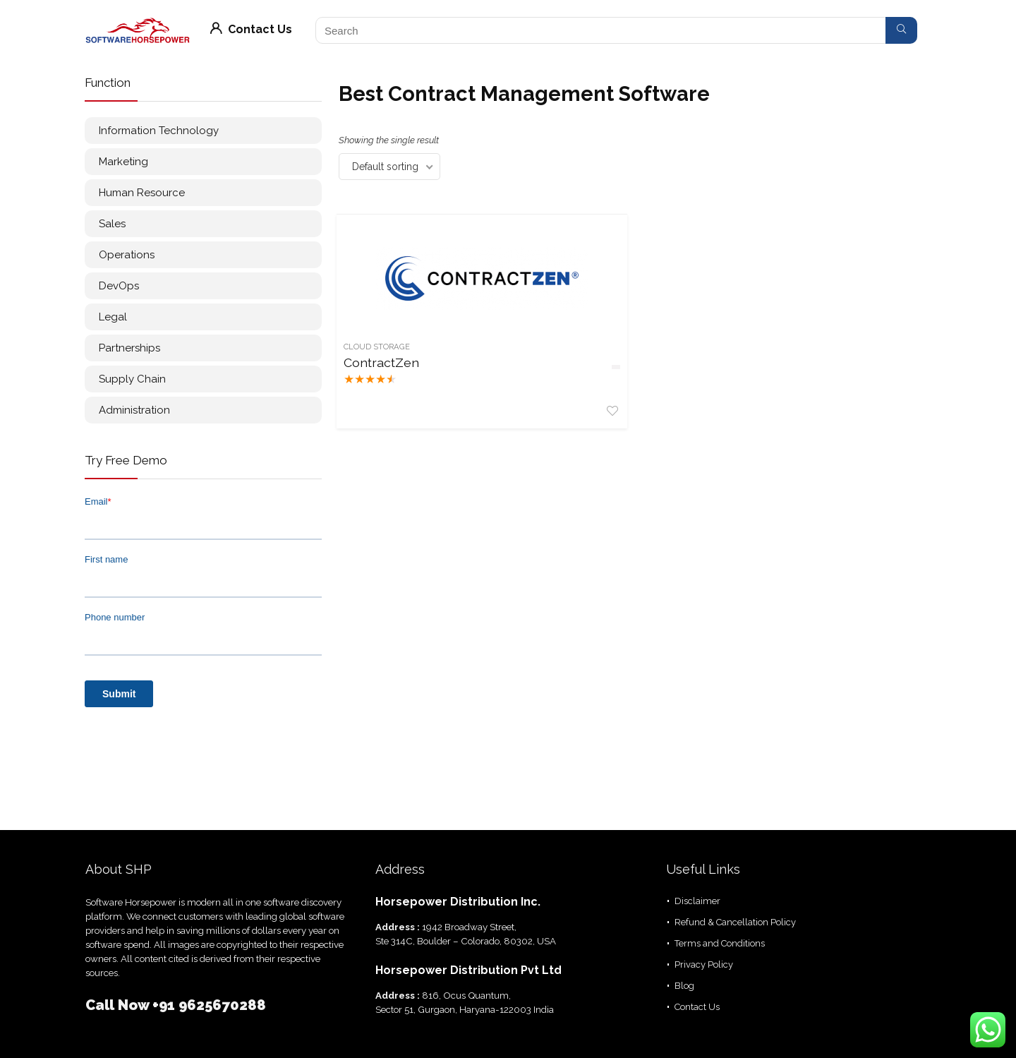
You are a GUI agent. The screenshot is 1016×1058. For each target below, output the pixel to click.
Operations (127, 254)
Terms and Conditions (720, 943)
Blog (684, 985)
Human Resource (142, 192)
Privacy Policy (704, 964)
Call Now (118, 1005)
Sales (112, 223)
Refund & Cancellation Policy (735, 922)
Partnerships (129, 348)
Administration (134, 410)
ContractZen (383, 362)
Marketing (123, 161)
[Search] (901, 30)
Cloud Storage (379, 346)
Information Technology (159, 130)
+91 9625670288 (209, 1005)
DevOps (119, 285)
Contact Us (251, 29)
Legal (113, 317)
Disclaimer (697, 901)
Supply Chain (132, 379)
